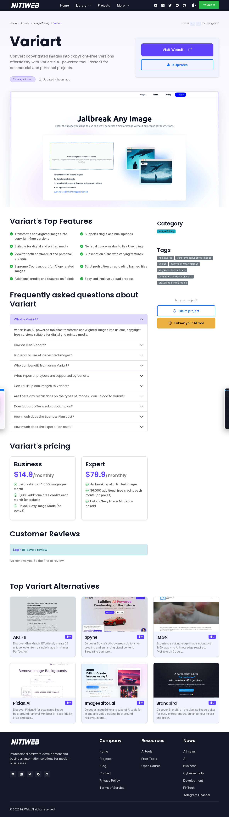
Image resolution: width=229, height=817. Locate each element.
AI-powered (165, 257)
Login (17, 550)
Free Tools (149, 759)
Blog (102, 766)
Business (189, 766)
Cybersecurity (193, 773)
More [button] (121, 5)
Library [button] (81, 5)
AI (184, 759)
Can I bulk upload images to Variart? (41, 386)
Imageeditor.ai (101, 703)
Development (193, 780)
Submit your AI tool (186, 323)
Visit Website (177, 50)
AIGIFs (20, 637)
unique (162, 263)
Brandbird (168, 703)
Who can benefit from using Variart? (41, 365)
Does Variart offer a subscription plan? (43, 406)
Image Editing (41, 23)
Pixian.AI (22, 703)
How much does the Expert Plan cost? (42, 427)
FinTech (189, 788)
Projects (104, 5)
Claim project (186, 311)
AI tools (25, 23)
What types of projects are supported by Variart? (52, 375)
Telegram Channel (196, 795)
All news (189, 751)
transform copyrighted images (194, 257)
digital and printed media (173, 282)
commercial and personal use (175, 276)
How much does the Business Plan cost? (44, 416)
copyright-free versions (184, 263)
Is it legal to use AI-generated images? (43, 355)
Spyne (91, 637)
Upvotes (177, 65)
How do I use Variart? (30, 345)
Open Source (151, 766)
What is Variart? (26, 319)
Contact (105, 773)
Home (64, 5)
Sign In (209, 4)
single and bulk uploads (172, 270)
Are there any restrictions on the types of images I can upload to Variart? (69, 396)
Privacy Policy (109, 780)
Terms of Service (112, 788)
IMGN (163, 637)
